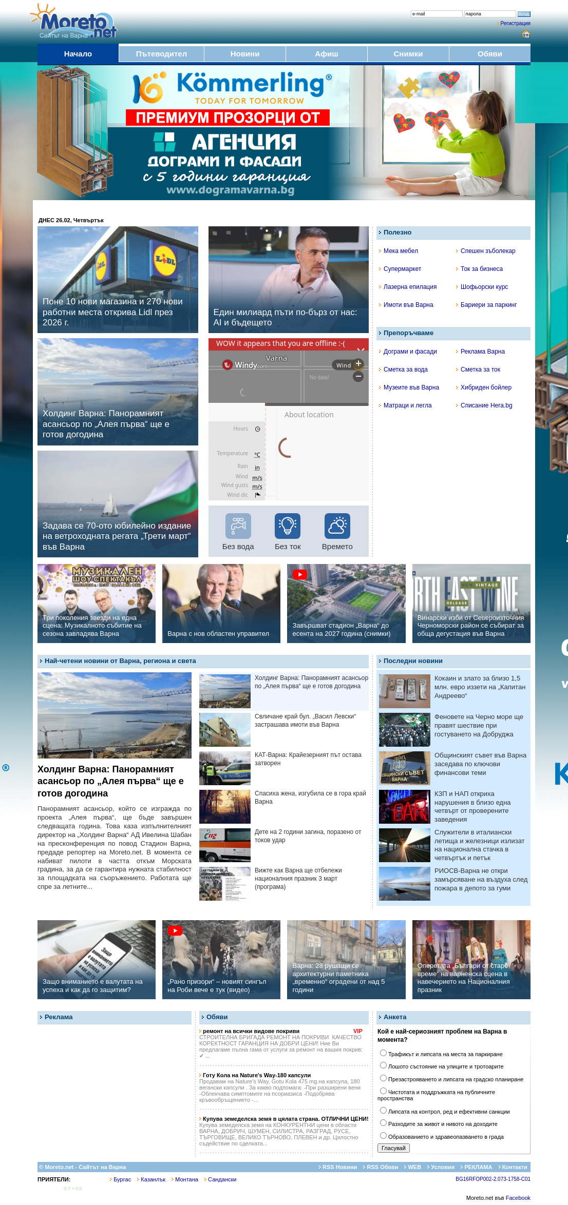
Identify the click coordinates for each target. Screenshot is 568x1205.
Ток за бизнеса (479, 269)
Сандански (220, 1179)
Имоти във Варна (406, 304)
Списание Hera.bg (484, 405)
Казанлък (151, 1179)
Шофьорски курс (482, 286)
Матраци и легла (405, 405)
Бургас (120, 1179)
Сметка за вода (403, 369)
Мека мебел (398, 251)
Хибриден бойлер (484, 387)
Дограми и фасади (408, 351)
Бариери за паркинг (486, 304)
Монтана (185, 1179)
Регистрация (516, 23)
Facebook (518, 1198)
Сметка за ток (478, 369)
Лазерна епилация (408, 286)
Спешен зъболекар (486, 251)
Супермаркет (400, 269)
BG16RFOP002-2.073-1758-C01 (493, 1179)
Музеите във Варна (409, 387)
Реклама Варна (480, 351)
